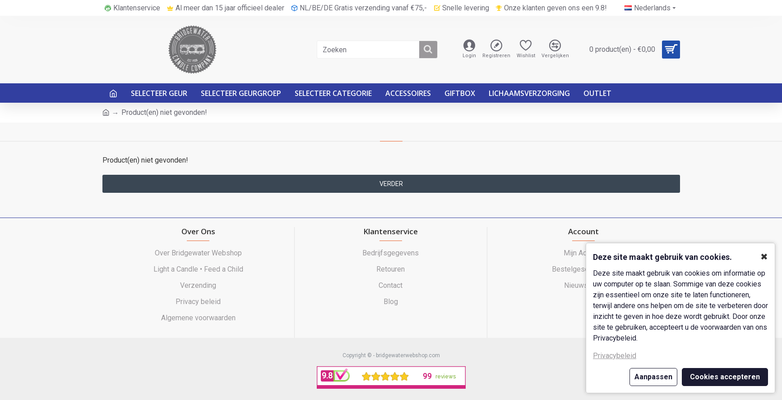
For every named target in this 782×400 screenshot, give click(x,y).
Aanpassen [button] (653, 377)
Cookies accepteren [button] (725, 377)
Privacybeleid (614, 355)
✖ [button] (764, 256)
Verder (391, 183)
